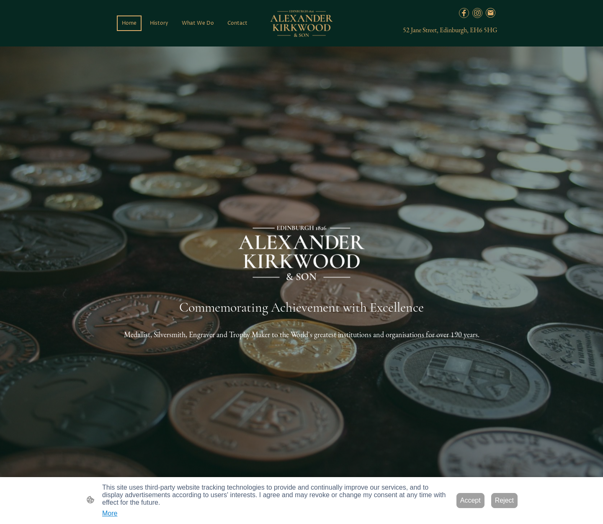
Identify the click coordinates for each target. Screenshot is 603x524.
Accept (470, 500)
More (109, 513)
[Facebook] (464, 13)
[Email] (491, 13)
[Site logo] (301, 23)
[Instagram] (477, 13)
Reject (504, 500)
